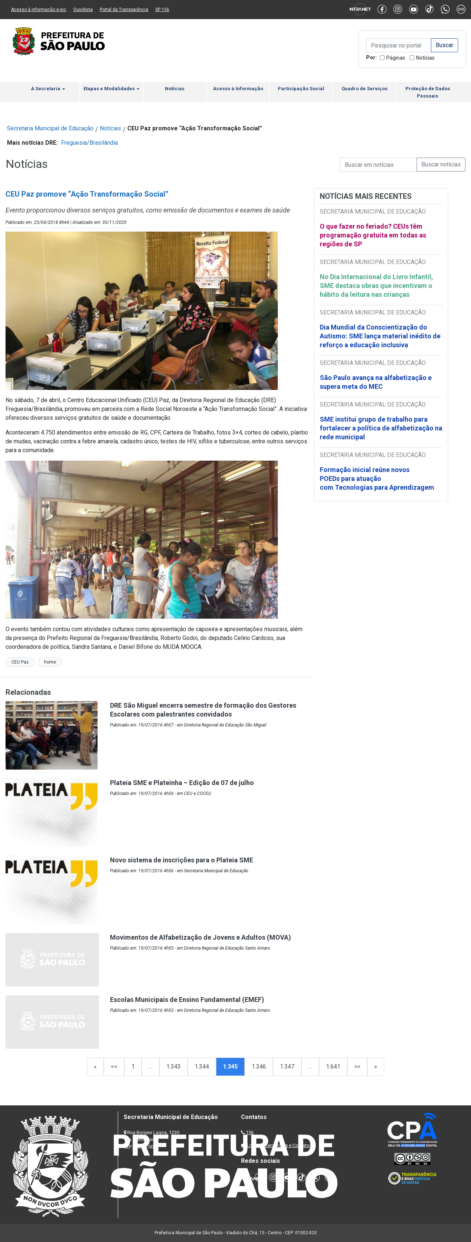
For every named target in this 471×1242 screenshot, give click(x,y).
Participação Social (301, 88)
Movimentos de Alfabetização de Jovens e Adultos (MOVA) (200, 937)
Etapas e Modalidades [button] (111, 88)
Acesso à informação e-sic (38, 9)
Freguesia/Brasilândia (89, 142)
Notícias (425, 58)
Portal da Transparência (124, 9)
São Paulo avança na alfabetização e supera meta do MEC (376, 382)
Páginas (395, 58)
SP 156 (162, 9)
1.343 (173, 1066)
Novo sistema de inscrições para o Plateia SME (181, 860)
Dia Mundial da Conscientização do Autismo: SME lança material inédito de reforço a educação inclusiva (380, 336)
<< (114, 1066)
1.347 (287, 1066)
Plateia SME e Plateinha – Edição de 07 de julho (182, 783)
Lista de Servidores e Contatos (279, 1145)
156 (250, 1132)
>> (357, 1066)
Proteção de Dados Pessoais (428, 92)
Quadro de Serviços (364, 88)
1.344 (202, 1066)
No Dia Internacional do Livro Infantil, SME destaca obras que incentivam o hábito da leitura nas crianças (376, 285)
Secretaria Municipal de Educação (50, 128)
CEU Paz (20, 662)
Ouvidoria (83, 9)
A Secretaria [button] (48, 88)
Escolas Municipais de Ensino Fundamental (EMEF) (187, 999)
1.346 (259, 1066)
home (50, 662)
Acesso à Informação (238, 88)
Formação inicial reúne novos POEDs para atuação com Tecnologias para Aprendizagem (378, 478)
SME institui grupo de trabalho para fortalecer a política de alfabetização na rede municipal (381, 428)
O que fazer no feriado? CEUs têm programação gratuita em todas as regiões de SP (373, 235)
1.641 (333, 1066)
